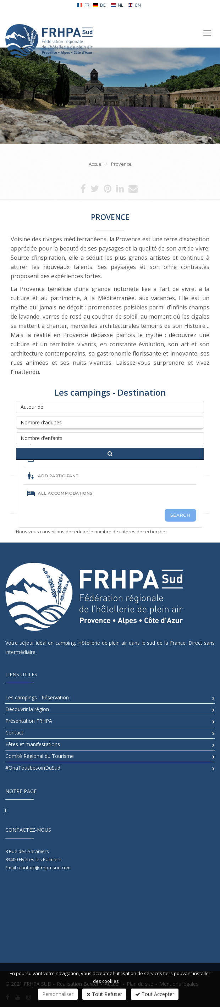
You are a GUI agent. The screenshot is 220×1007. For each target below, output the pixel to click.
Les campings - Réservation (37, 697)
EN (134, 5)
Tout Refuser (104, 994)
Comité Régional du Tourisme (39, 756)
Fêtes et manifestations (32, 744)
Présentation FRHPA (28, 720)
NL (116, 5)
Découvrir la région (27, 709)
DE (99, 5)
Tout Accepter (154, 994)
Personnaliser (57, 994)
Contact (14, 732)
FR (83, 5)
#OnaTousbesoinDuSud (32, 767)
